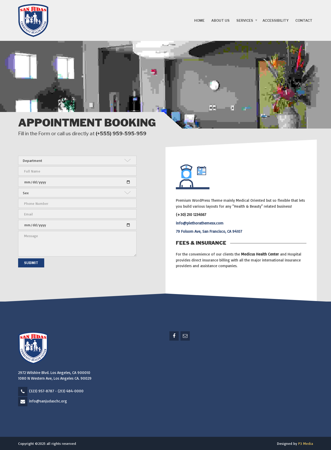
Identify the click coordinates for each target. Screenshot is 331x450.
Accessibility (275, 20)
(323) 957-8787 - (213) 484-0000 (56, 390)
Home (199, 20)
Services (244, 20)
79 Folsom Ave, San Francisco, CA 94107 (209, 231)
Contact (303, 20)
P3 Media (305, 443)
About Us (220, 20)
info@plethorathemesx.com (199, 223)
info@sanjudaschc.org (48, 401)
